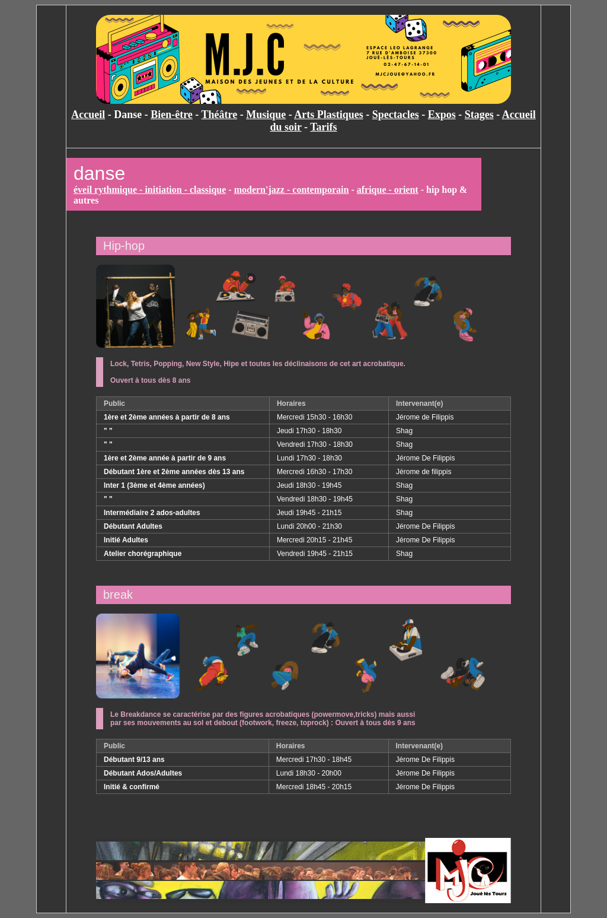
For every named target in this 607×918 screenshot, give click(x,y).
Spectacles (395, 114)
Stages (479, 114)
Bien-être (172, 114)
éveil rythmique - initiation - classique (150, 190)
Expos (442, 114)
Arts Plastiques (328, 114)
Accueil (88, 114)
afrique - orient (387, 190)
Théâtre (220, 114)
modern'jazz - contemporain (291, 190)
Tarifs (323, 127)
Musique (266, 114)
